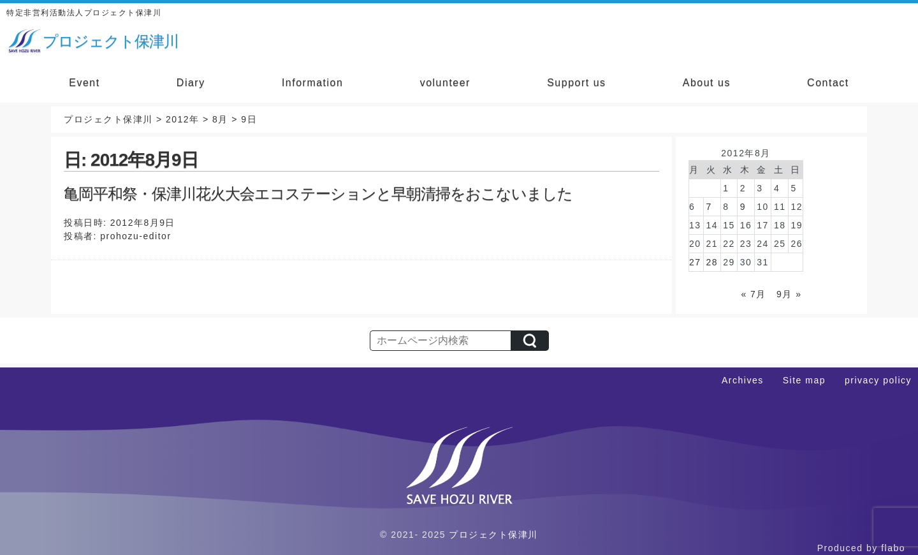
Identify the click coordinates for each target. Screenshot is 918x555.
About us (707, 82)
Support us (576, 82)
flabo (893, 548)
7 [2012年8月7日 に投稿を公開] (709, 207)
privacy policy (878, 380)
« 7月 (753, 294)
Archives (743, 380)
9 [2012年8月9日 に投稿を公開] (743, 207)
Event (84, 82)
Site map (804, 380)
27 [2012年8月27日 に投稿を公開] (695, 262)
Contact (828, 82)
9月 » (788, 294)
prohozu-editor (135, 236)
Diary (191, 82)
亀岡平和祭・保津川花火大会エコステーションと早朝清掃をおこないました (318, 193)
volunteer (445, 82)
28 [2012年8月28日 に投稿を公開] (712, 262)
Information (313, 82)
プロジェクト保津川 (493, 534)
